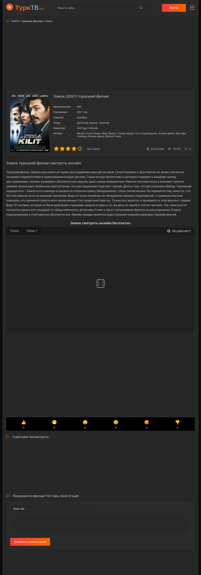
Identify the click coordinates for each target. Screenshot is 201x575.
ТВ (29, 7)
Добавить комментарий (30, 541)
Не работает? (179, 231)
